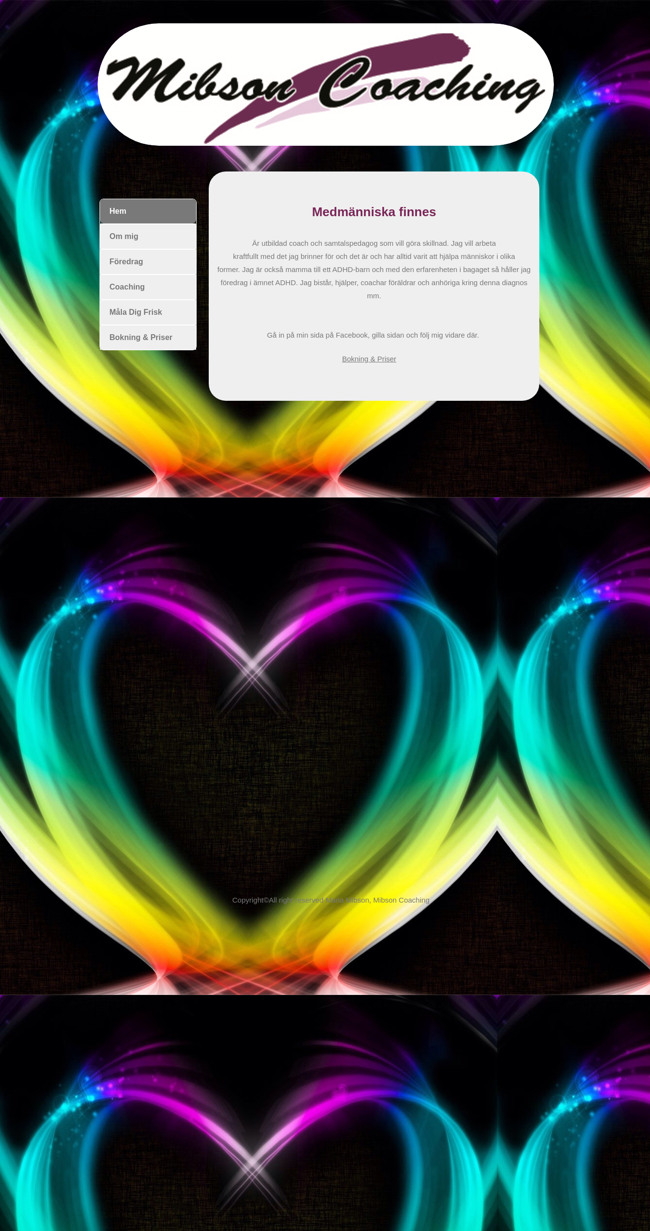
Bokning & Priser (369, 359)
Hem (118, 211)
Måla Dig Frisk (136, 312)
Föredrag (126, 261)
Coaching (127, 287)
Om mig (124, 236)
